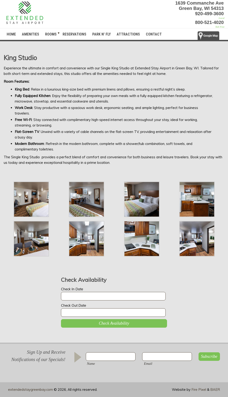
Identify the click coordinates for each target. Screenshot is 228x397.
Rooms (51, 34)
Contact (154, 34)
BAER (215, 389)
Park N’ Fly (101, 34)
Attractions (128, 34)
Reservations (74, 34)
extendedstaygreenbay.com (30, 389)
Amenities (30, 34)
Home (11, 34)
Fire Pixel (198, 389)
